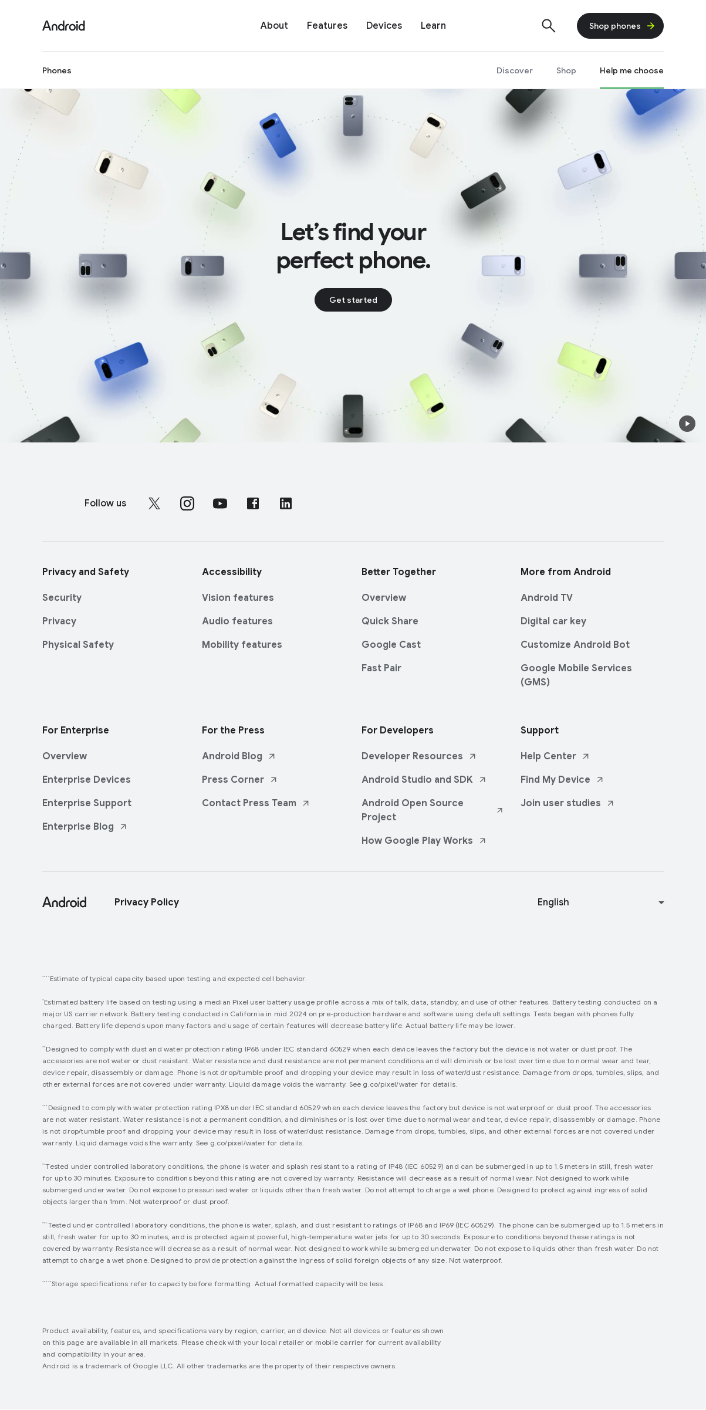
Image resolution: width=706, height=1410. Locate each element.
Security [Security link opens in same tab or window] (62, 598)
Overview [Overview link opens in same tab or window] (384, 598)
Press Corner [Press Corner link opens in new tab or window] (240, 780)
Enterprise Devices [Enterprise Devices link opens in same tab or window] (86, 780)
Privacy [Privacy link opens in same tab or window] (59, 621)
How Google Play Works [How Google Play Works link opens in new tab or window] (424, 841)
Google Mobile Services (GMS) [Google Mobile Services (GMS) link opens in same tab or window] (576, 675)
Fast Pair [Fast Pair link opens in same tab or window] (381, 668)
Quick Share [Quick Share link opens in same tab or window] (390, 621)
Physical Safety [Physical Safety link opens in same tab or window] (78, 645)
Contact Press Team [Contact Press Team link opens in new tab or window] (256, 803)
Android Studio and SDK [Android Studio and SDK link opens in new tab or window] (424, 780)
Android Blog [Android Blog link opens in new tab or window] (239, 756)
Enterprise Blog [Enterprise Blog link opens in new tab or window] (85, 827)
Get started (353, 300)
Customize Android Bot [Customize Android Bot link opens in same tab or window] (575, 645)
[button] (687, 424)
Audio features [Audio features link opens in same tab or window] (237, 621)
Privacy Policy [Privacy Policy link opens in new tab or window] (146, 902)
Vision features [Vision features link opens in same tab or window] (238, 598)
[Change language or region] (602, 902)
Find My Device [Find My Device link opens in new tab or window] (562, 780)
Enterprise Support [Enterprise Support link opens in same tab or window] (86, 803)
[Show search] (548, 26)
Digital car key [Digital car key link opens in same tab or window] (553, 621)
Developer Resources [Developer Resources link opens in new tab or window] (419, 756)
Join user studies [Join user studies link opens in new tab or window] (568, 803)
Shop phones (622, 26)
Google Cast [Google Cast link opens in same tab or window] (391, 645)
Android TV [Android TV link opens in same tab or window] (547, 598)
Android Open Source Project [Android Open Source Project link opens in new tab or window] (433, 810)
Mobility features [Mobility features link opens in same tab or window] (242, 645)
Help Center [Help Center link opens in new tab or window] (555, 756)
